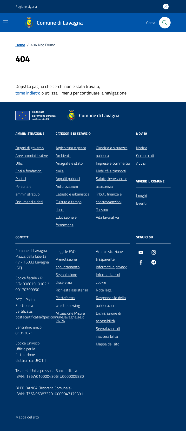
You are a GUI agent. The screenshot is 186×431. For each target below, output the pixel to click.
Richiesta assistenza (72, 290)
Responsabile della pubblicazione (111, 301)
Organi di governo (29, 148)
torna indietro (27, 93)
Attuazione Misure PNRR (70, 317)
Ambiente (63, 155)
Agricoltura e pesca (71, 148)
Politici (20, 179)
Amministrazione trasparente (109, 255)
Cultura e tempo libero (68, 205)
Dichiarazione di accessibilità (108, 317)
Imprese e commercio (113, 163)
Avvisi (141, 163)
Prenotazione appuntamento (68, 263)
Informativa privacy (111, 267)
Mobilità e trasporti (111, 171)
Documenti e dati (29, 202)
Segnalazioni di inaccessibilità (108, 332)
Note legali (104, 290)
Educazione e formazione (66, 221)
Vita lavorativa (107, 217)
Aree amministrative (31, 155)
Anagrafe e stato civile (69, 167)
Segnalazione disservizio (66, 278)
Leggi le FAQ (66, 251)
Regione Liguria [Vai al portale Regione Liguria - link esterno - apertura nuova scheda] (26, 6)
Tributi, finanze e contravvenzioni (109, 198)
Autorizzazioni (67, 186)
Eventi (141, 203)
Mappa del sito (107, 344)
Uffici (19, 163)
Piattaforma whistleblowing (68, 301)
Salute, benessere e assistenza (111, 182)
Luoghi (141, 195)
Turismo (102, 209)
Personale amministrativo (27, 190)
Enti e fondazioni (28, 171)
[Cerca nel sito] (165, 22)
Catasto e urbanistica (72, 194)
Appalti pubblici (68, 179)
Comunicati (145, 155)
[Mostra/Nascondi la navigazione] (6, 22)
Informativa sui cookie (108, 278)
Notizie (141, 148)
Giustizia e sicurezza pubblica (111, 151)
